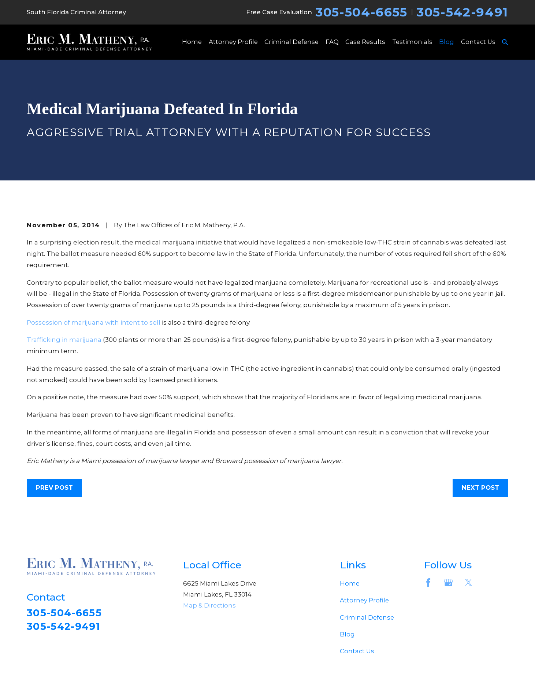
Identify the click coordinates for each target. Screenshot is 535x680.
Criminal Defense (367, 617)
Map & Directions (209, 605)
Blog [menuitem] (446, 41)
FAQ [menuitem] (332, 41)
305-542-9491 (462, 12)
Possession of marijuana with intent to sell (93, 322)
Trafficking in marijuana (64, 339)
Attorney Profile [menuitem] (233, 41)
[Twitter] (468, 582)
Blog (347, 634)
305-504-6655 (362, 12)
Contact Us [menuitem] (478, 41)
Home (350, 583)
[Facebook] (428, 582)
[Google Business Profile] (448, 582)
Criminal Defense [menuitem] (291, 41)
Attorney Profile (364, 600)
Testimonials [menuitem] (412, 41)
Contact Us (357, 651)
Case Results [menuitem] (365, 41)
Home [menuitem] (192, 41)
